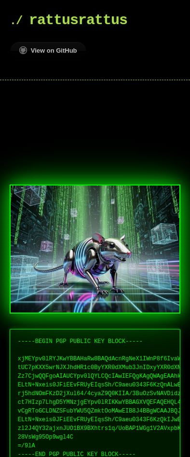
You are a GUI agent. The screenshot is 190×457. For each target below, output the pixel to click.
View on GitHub (48, 50)
